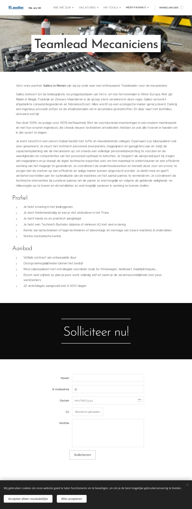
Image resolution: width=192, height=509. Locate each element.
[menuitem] (67, 7)
